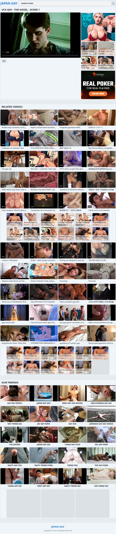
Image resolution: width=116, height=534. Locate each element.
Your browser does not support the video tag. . (40, 35)
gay (4, 61)
